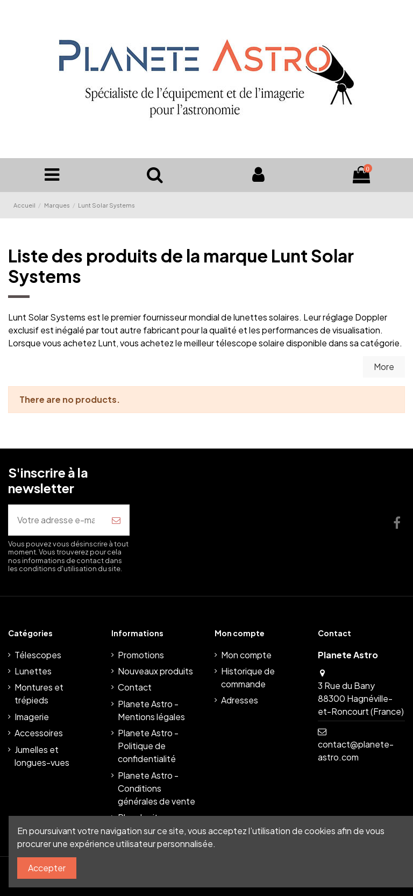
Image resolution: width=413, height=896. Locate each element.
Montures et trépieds (39, 693)
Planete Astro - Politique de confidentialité (148, 745)
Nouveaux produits (155, 671)
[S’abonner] (116, 520)
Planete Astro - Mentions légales (151, 710)
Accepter (47, 867)
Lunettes (33, 671)
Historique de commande (248, 677)
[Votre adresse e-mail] (56, 520)
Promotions (141, 654)
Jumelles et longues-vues (42, 756)
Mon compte (246, 654)
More (384, 366)
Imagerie (32, 716)
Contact (135, 687)
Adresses (239, 700)
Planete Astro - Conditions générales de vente (156, 788)
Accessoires (39, 732)
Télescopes (38, 654)
